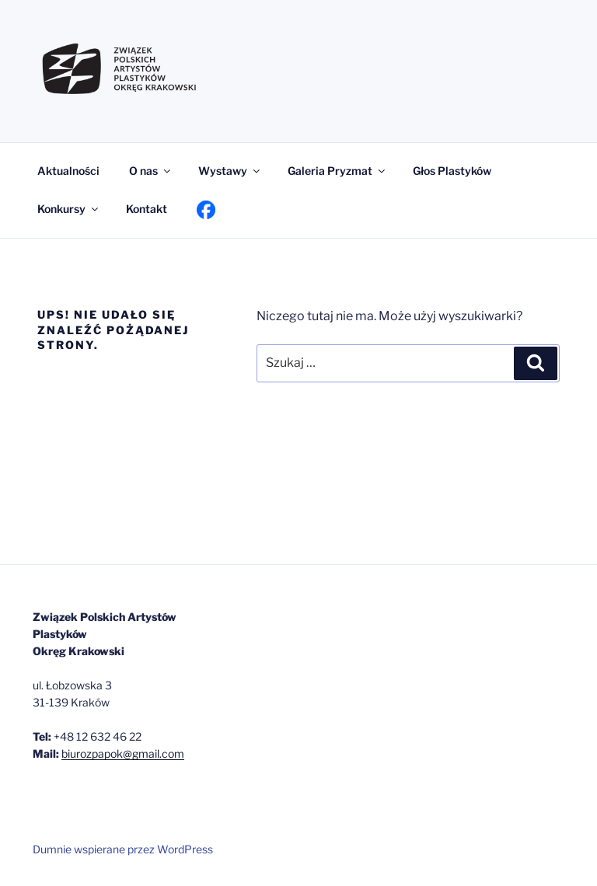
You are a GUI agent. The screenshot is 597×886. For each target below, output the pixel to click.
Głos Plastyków (452, 170)
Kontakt (146, 208)
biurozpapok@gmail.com (122, 753)
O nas (151, 170)
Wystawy (230, 170)
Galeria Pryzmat (337, 170)
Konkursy (68, 208)
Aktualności (68, 170)
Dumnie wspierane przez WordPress (123, 849)
